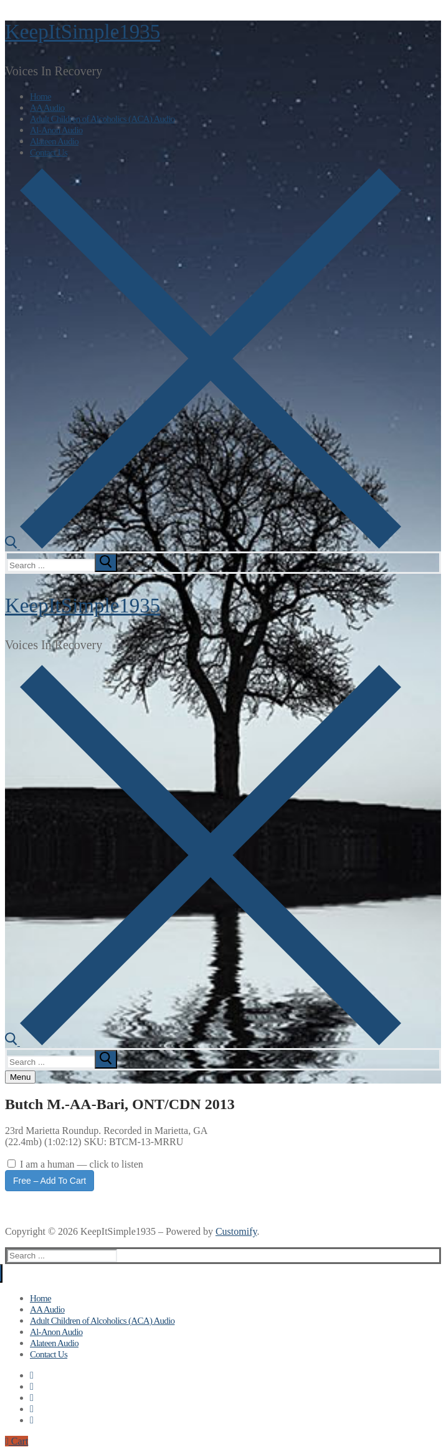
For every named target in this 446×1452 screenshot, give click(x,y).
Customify (236, 1231)
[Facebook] (32, 1375)
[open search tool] (203, 545)
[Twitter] (32, 1386)
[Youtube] (32, 1397)
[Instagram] (32, 1408)
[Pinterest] (32, 1420)
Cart (16, 1441)
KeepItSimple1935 (82, 32)
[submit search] (106, 562)
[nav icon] (20, 1077)
